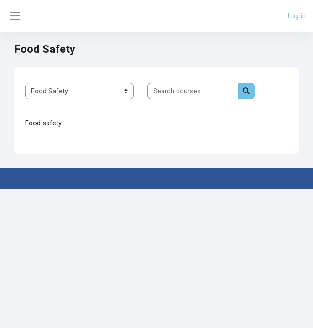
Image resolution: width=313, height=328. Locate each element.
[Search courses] (192, 91)
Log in (297, 16)
